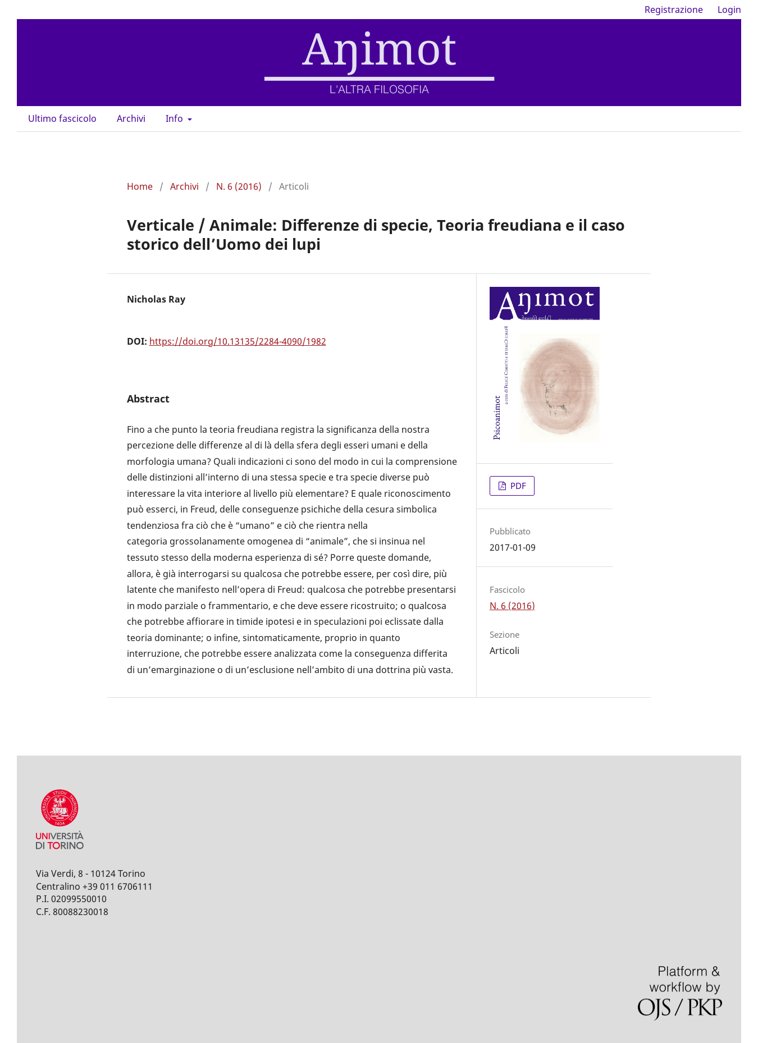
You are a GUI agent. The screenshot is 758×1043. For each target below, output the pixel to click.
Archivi (131, 118)
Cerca (714, 118)
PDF (517, 485)
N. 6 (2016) (239, 186)
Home (140, 186)
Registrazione (674, 9)
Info (175, 118)
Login (729, 9)
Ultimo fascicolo (62, 118)
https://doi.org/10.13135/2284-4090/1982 (237, 341)
